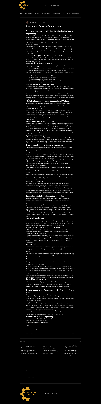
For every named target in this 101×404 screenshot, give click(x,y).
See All (80, 341)
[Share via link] (36, 329)
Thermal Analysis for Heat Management (28, 346)
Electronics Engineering (56, 13)
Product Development (66, 13)
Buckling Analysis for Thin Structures (70, 346)
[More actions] (74, 22)
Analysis (28, 325)
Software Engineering (28, 13)
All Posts (21, 13)
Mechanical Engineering (46, 13)
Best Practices (37, 13)
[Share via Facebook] (27, 329)
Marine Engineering (75, 13)
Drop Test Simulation (48, 346)
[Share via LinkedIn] (33, 329)
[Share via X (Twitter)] (30, 329)
